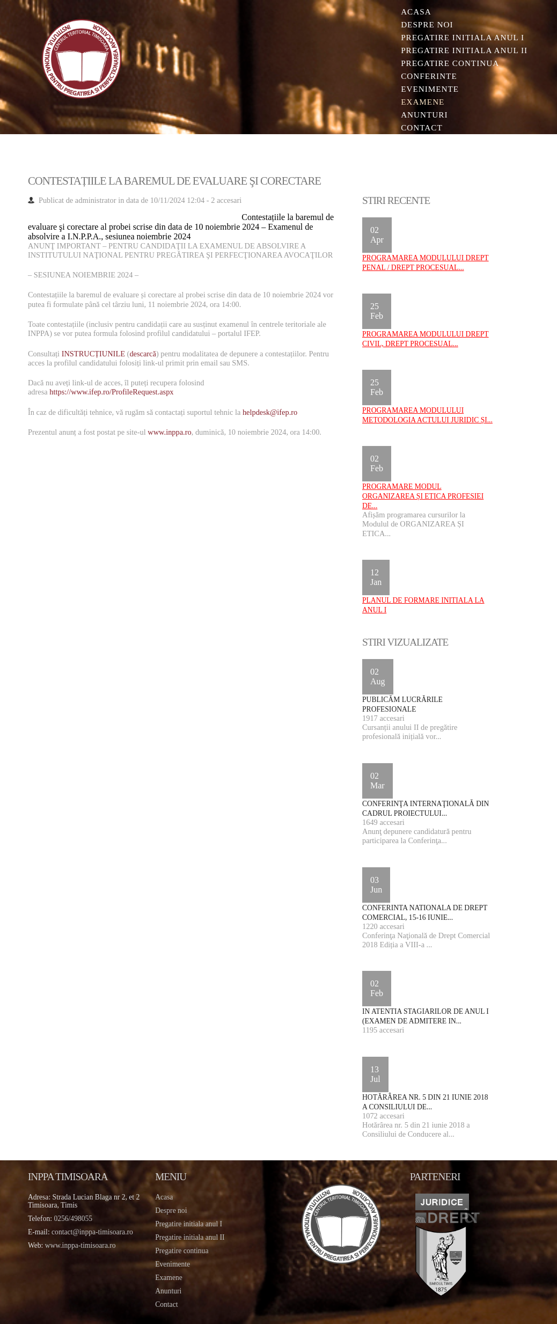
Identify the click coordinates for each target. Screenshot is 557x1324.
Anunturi (424, 114)
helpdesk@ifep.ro (270, 412)
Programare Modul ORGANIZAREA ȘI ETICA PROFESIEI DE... (422, 496)
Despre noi (427, 24)
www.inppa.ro (169, 432)
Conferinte (429, 76)
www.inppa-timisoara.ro (80, 1245)
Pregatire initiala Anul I (462, 37)
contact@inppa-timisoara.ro (92, 1232)
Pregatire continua (450, 63)
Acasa (416, 11)
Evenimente (430, 88)
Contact (422, 127)
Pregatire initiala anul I (188, 1224)
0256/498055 (73, 1219)
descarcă (142, 353)
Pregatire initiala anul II (189, 1237)
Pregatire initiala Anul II (464, 50)
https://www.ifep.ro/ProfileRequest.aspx (111, 391)
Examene (422, 101)
